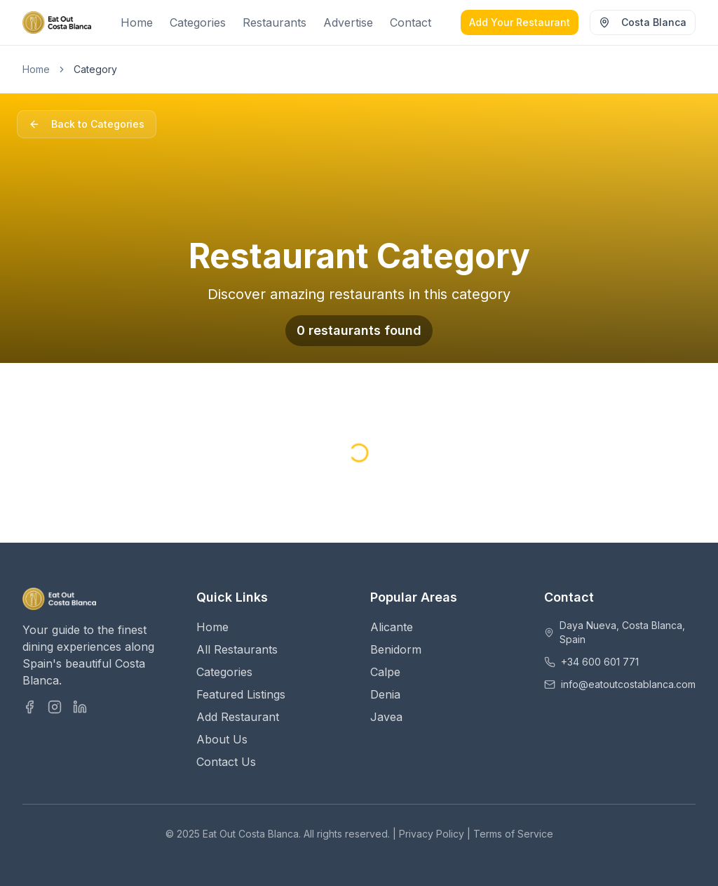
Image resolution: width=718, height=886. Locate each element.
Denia (385, 694)
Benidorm (395, 649)
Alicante (391, 627)
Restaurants (274, 22)
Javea (386, 717)
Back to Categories (86, 124)
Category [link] (95, 69)
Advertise (348, 22)
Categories (198, 22)
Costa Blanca (642, 22)
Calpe (385, 672)
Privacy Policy (431, 834)
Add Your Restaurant (519, 22)
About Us (222, 739)
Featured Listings (240, 694)
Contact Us (226, 762)
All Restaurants (237, 649)
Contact (410, 22)
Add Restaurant (237, 717)
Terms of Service (513, 834)
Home (137, 22)
